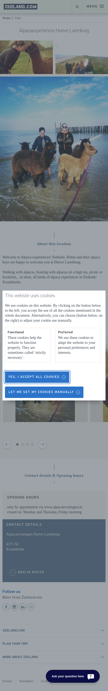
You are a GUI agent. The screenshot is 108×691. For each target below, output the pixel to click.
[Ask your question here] (73, 676)
